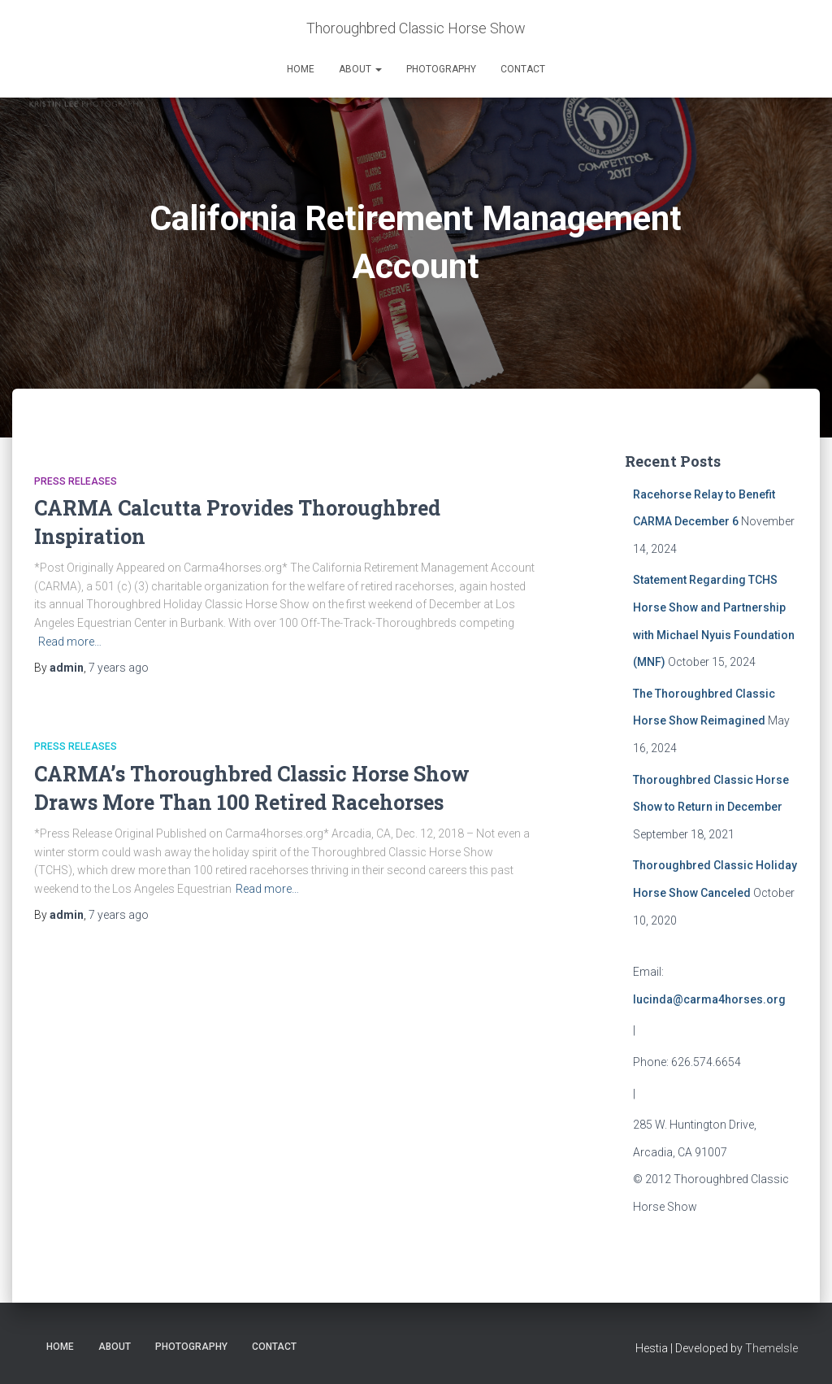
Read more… (70, 641)
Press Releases (75, 481)
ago (119, 667)
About (360, 69)
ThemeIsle (771, 1348)
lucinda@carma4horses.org (709, 999)
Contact (522, 69)
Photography (441, 69)
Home (300, 69)
